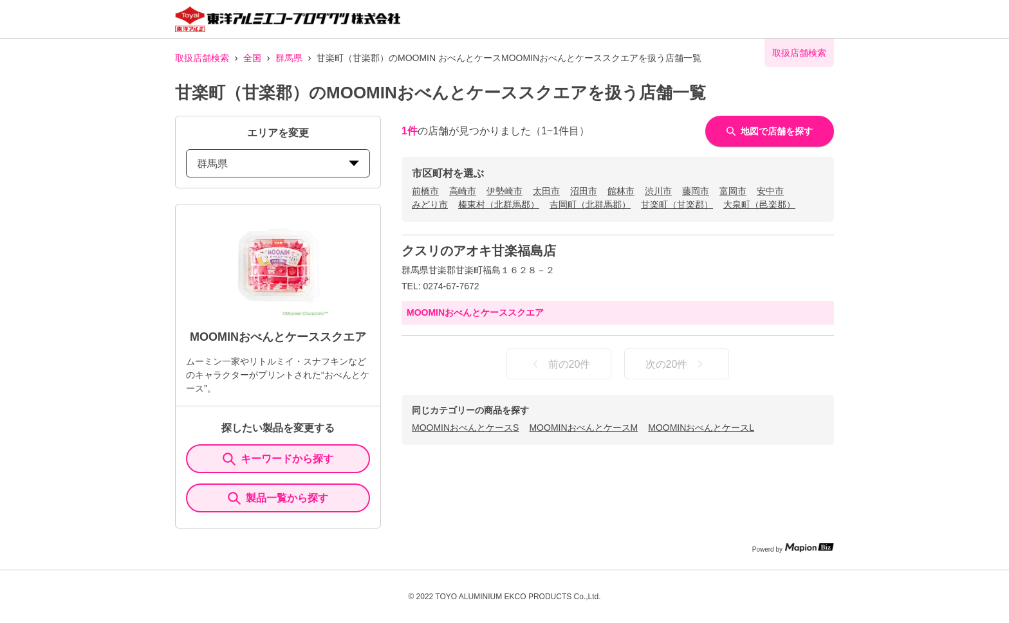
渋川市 (658, 191)
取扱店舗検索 (202, 58)
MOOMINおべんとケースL (701, 427)
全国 (252, 58)
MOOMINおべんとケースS (465, 427)
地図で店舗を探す (770, 131)
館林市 (620, 191)
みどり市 (430, 204)
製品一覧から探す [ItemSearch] (278, 498)
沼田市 (583, 191)
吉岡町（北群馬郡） (590, 204)
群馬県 (288, 58)
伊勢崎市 (504, 191)
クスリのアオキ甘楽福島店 (479, 251)
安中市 (770, 191)
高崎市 (462, 191)
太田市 (546, 191)
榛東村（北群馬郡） (498, 204)
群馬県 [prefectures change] (278, 163)
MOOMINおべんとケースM (583, 427)
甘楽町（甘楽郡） (677, 204)
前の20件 (559, 364)
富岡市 (732, 191)
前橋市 (425, 191)
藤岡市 (695, 191)
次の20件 (676, 364)
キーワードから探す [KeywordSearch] (278, 459)
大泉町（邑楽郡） (759, 204)
